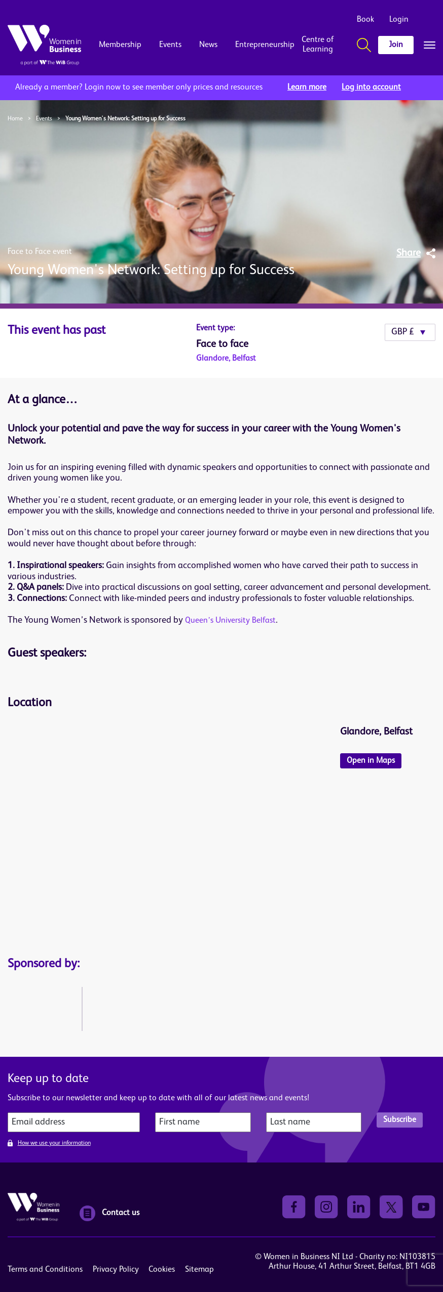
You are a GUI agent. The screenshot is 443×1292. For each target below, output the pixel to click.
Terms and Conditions (45, 1270)
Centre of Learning (318, 45)
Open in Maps (371, 761)
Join (396, 45)
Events (170, 45)
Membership (120, 45)
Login (399, 20)
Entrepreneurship (256, 45)
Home (15, 119)
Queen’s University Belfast (230, 621)
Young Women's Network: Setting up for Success (125, 119)
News (208, 45)
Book (365, 20)
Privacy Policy (116, 1270)
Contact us (109, 1213)
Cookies (162, 1270)
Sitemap (199, 1270)
